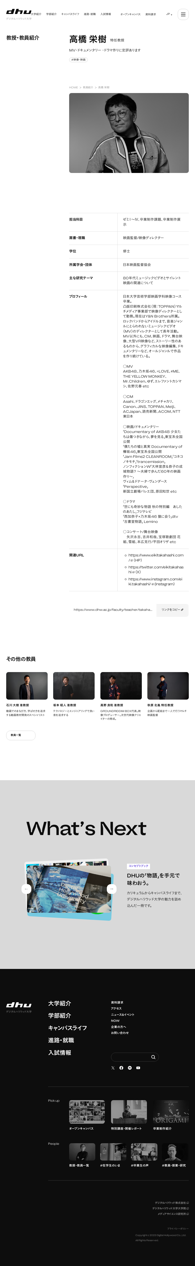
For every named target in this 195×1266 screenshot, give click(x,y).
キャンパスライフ (67, 1029)
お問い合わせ (120, 1033)
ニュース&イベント (123, 1015)
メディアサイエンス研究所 (173, 1214)
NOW (115, 1021)
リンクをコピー (172, 610)
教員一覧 (21, 735)
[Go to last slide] (26, 889)
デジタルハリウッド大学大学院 (170, 1208)
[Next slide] (112, 889)
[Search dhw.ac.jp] (135, 1057)
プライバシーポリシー (178, 1229)
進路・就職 (61, 1041)
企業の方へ (118, 1027)
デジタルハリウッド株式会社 (172, 1203)
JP (168, 14)
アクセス (116, 1008)
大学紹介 (59, 1004)
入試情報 (59, 1053)
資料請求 (117, 1002)
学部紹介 (59, 1016)
